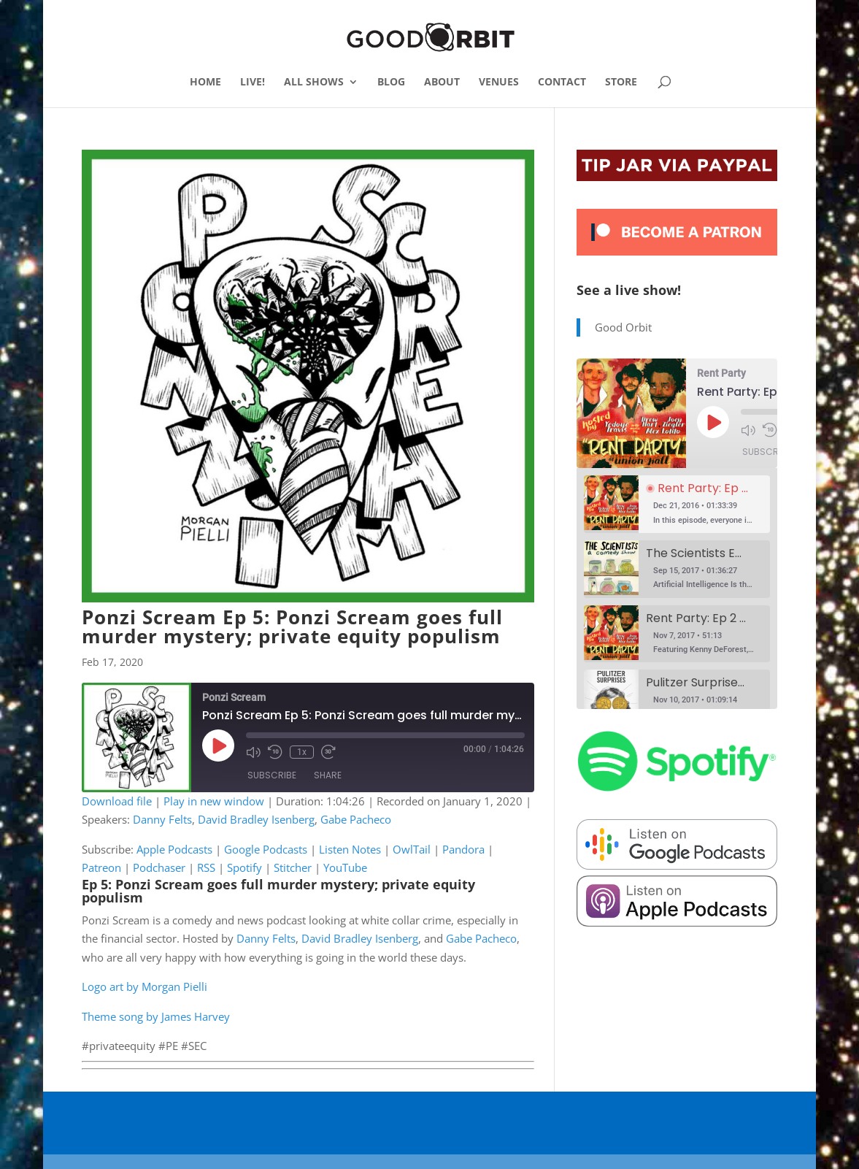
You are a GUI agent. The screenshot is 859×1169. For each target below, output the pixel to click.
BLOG (391, 82)
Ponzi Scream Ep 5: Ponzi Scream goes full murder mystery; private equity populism (292, 626)
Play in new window (213, 801)
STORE (621, 82)
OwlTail (412, 849)
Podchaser (159, 867)
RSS (206, 867)
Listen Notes (350, 849)
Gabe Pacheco (355, 819)
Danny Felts (162, 819)
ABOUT (442, 82)
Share (328, 776)
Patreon (101, 867)
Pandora (463, 849)
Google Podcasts (265, 849)
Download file (117, 801)
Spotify (244, 867)
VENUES (499, 82)
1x (302, 752)
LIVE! (252, 82)
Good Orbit (623, 327)
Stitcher (293, 867)
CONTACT (562, 82)
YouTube (345, 867)
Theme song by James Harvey (156, 1016)
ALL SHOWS (314, 82)
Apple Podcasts (174, 849)
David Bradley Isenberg (256, 819)
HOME (205, 82)
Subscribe (271, 776)
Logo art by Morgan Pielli (144, 986)
